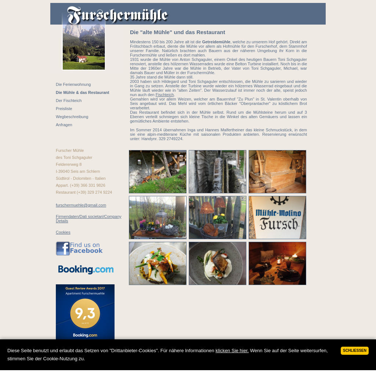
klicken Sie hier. (232, 350)
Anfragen (64, 125)
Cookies (63, 232)
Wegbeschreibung (72, 116)
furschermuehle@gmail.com (81, 205)
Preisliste (64, 108)
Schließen (354, 351)
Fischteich (165, 94)
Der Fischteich (69, 100)
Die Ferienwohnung (73, 84)
